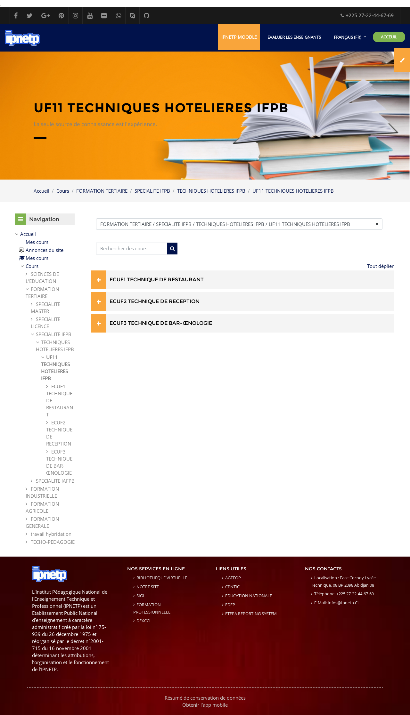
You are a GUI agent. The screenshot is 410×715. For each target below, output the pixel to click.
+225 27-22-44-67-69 (367, 15)
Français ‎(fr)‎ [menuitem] (347, 37)
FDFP (230, 605)
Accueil (41, 191)
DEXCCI (143, 621)
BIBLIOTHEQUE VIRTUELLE (161, 578)
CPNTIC (232, 587)
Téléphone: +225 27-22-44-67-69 (344, 594)
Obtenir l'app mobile (205, 705)
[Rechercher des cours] (132, 249)
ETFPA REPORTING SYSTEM (251, 614)
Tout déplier (380, 266)
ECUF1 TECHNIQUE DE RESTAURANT (157, 280)
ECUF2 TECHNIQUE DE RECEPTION (155, 301)
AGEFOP (233, 578)
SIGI (140, 596)
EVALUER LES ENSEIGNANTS (294, 37)
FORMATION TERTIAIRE (101, 191)
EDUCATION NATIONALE (248, 596)
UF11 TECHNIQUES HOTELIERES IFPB (293, 191)
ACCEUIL (389, 37)
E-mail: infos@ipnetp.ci (336, 603)
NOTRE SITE (147, 587)
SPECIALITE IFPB (152, 191)
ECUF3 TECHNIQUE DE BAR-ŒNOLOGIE (161, 323)
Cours (62, 191)
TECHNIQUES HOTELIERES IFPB (211, 191)
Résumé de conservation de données (205, 698)
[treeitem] (45, 388)
